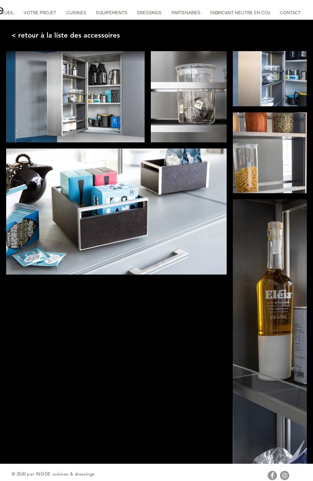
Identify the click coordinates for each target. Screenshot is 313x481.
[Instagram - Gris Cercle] (284, 475)
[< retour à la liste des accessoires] (63, 35)
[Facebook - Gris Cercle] (272, 475)
